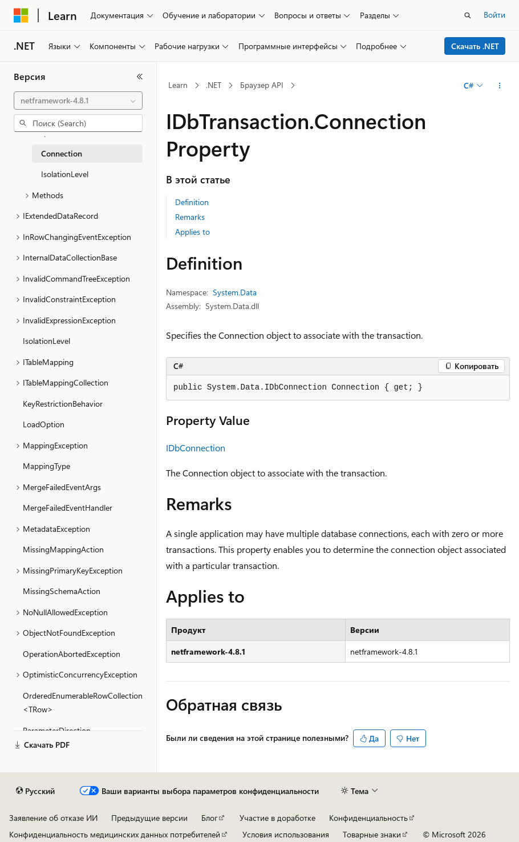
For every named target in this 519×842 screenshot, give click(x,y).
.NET (213, 84)
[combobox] (78, 100)
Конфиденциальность (368, 817)
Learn (178, 84)
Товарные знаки (372, 834)
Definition (192, 202)
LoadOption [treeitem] (43, 424)
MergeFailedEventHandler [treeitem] (67, 507)
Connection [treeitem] (61, 153)
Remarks (190, 216)
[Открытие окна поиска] (467, 15)
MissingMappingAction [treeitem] (63, 549)
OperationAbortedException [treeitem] (71, 653)
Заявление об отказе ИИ (53, 817)
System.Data (235, 292)
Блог (209, 817)
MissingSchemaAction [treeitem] (61, 591)
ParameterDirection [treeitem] (57, 730)
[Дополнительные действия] (500, 86)
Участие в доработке (277, 817)
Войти (494, 14)
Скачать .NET (475, 46)
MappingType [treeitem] (46, 465)
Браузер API (261, 84)
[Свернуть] (140, 76)
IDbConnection (195, 448)
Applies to (192, 231)
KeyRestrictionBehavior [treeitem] (63, 403)
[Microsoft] (21, 15)
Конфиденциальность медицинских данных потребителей (114, 834)
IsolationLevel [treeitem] (64, 174)
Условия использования (285, 834)
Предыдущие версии (149, 817)
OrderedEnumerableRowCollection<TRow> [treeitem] (83, 702)
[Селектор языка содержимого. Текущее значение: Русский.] (35, 791)
